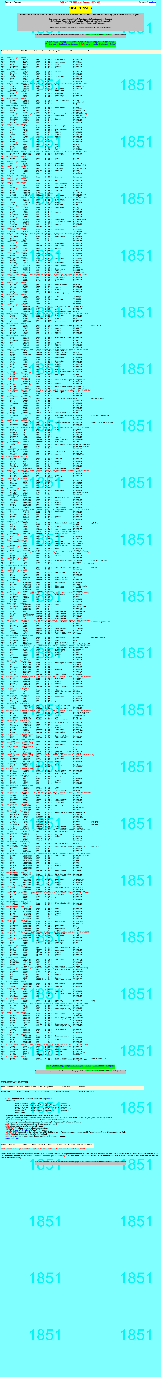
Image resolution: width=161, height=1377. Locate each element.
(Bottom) (112, 44)
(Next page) (103, 44)
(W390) (74, 42)
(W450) (111, 42)
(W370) (62, 42)
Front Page (151, 2)
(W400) (80, 42)
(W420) (93, 42)
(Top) (48, 1267)
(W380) (68, 42)
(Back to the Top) (12, 1342)
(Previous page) (51, 44)
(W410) (87, 42)
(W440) (105, 42)
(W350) (49, 42)
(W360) (56, 42)
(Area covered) (91, 44)
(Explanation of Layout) (67, 44)
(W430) (99, 42)
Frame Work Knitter (21, 1334)
